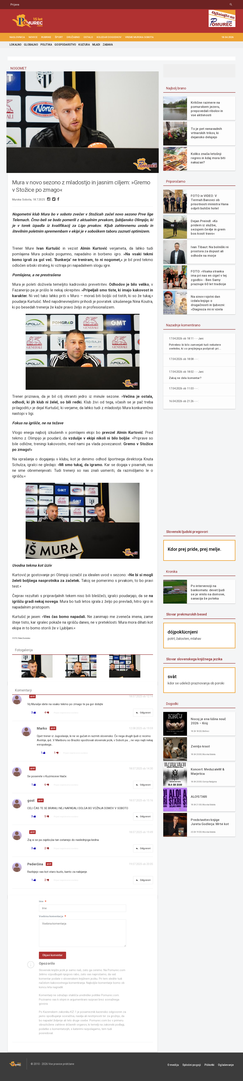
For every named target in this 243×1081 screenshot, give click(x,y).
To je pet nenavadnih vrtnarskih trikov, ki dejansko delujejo (206, 133)
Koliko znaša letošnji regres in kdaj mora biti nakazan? (207, 158)
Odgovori (142, 714)
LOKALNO (15, 44)
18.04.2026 (227, 37)
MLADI (95, 44)
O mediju (181, 1069)
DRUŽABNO (73, 37)
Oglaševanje (227, 1069)
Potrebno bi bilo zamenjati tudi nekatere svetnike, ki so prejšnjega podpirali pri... (196, 346)
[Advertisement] (199, 470)
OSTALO (88, 37)
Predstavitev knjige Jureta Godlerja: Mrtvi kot (209, 822)
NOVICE (33, 37)
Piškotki (213, 1069)
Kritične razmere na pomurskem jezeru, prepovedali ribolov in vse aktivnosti (209, 109)
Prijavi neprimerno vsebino (67, 715)
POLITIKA (45, 44)
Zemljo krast (200, 746)
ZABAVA (106, 44)
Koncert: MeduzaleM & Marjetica (207, 771)
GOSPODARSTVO (64, 44)
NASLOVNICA (17, 37)
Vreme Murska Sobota (139, 37)
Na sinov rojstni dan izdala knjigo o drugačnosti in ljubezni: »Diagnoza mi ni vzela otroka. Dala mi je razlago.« (209, 303)
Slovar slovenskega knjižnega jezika (193, 659)
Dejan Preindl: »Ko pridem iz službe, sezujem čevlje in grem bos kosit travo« (209, 226)
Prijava (14, 4)
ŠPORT (59, 37)
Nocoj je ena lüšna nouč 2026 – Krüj (208, 721)
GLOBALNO (30, 44)
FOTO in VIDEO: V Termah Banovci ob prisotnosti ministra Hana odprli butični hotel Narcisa (209, 202)
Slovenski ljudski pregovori (186, 532)
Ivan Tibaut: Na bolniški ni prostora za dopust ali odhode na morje (209, 251)
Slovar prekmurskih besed (186, 614)
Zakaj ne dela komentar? (186, 378)
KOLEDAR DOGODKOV (109, 37)
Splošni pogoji (198, 1069)
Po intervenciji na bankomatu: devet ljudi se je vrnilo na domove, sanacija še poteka (209, 592)
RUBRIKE (46, 37)
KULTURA (82, 44)
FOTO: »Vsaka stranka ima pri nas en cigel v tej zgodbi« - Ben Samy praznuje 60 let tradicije (208, 277)
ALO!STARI (199, 797)
